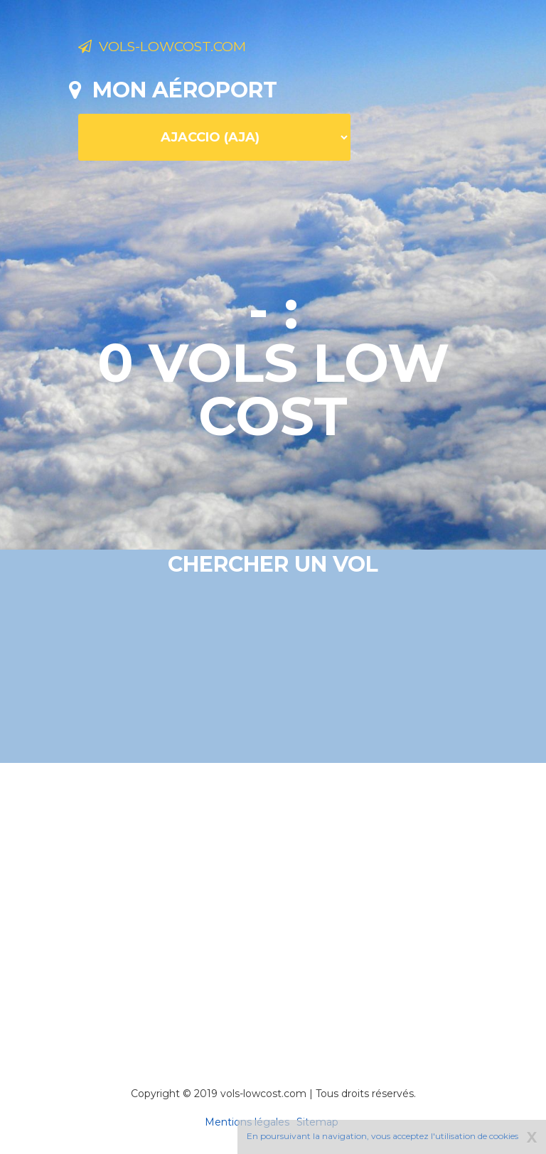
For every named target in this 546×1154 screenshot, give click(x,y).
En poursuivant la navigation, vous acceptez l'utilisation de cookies (382, 1136)
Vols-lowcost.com (191, 48)
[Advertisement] (307, 905)
